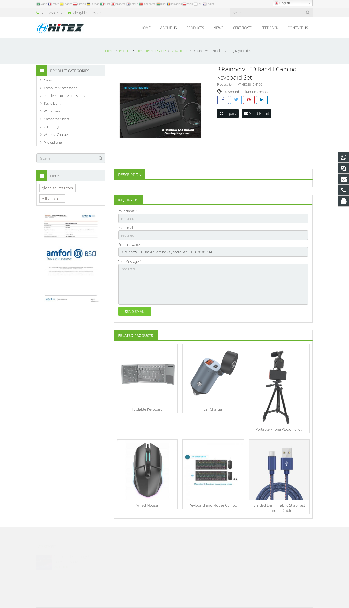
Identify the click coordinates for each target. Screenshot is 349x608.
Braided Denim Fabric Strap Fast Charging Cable (279, 507)
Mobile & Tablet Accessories (64, 95)
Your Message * (129, 261)
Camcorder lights (56, 118)
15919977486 (192, 562)
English (282, 3)
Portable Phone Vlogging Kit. (279, 429)
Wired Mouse (147, 505)
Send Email (256, 113)
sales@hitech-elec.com (89, 12)
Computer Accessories (60, 87)
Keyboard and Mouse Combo (246, 91)
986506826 (191, 555)
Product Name (129, 244)
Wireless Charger (56, 134)
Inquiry (228, 113)
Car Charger (213, 409)
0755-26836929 (52, 12)
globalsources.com (57, 188)
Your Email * (126, 227)
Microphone (53, 142)
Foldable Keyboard (147, 409)
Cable (48, 80)
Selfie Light (52, 103)
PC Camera (52, 111)
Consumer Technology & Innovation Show (72, 552)
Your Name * (127, 211)
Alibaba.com (52, 198)
